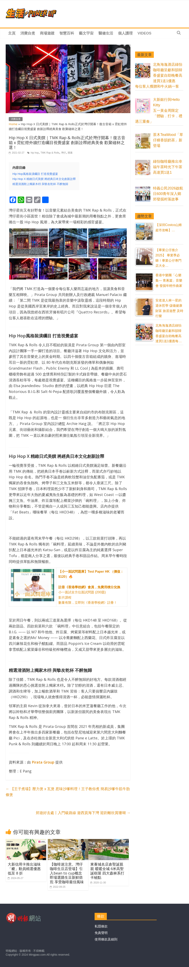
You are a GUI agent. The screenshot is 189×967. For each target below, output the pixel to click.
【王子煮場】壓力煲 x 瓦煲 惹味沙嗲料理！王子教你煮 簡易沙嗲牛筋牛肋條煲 (68, 792)
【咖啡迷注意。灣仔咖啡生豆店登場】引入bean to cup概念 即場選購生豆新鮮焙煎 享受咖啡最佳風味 (67, 873)
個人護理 (125, 33)
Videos (144, 33)
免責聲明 (101, 933)
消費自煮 (27, 33)
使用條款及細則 (106, 939)
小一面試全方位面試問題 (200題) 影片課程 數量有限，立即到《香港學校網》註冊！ (91, 587)
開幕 (70, 152)
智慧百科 (66, 33)
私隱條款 (101, 926)
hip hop (35, 152)
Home (13, 124)
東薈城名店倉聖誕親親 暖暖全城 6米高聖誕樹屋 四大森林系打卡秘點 (107, 871)
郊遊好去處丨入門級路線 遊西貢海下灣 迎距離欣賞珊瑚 (83, 813)
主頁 (11, 33)
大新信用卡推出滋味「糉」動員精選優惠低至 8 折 (24, 868)
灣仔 (63, 152)
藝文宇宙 (86, 33)
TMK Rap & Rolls (49, 152)
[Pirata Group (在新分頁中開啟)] (43, 762)
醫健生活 (105, 33)
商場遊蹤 (47, 33)
